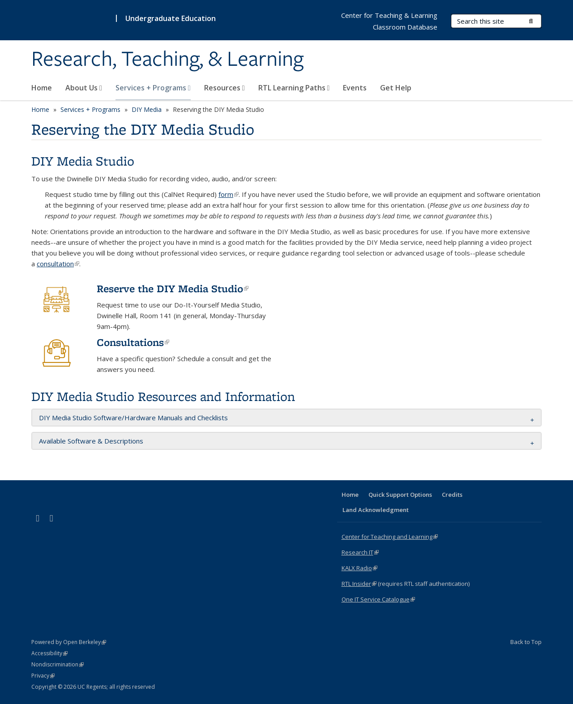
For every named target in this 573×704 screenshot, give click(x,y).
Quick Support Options (400, 495)
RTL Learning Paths (294, 88)
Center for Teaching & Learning (389, 15)
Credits (452, 495)
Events (355, 88)
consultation (58, 263)
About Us (83, 88)
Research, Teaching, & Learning (167, 59)
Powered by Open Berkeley (68, 642)
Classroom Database (405, 26)
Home (41, 88)
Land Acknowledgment (375, 510)
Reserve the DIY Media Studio (172, 288)
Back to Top (526, 642)
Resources (224, 88)
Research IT (360, 552)
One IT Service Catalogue (378, 599)
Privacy (43, 675)
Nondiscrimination (57, 664)
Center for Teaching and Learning (390, 537)
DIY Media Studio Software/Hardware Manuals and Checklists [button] (133, 417)
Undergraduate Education (170, 18)
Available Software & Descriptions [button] (91, 440)
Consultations (133, 342)
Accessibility (49, 653)
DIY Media (147, 109)
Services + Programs (153, 88)
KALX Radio (359, 568)
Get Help (395, 88)
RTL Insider (359, 584)
